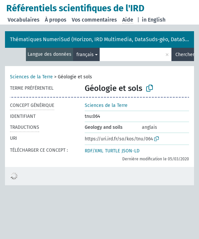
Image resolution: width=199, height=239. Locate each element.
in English (153, 20)
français (85, 54)
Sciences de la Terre (31, 77)
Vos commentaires (94, 20)
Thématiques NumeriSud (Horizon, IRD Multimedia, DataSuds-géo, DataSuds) (102, 39)
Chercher (184, 54)
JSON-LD (131, 151)
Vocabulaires (24, 20)
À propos (55, 20)
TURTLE (112, 151)
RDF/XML (94, 151)
